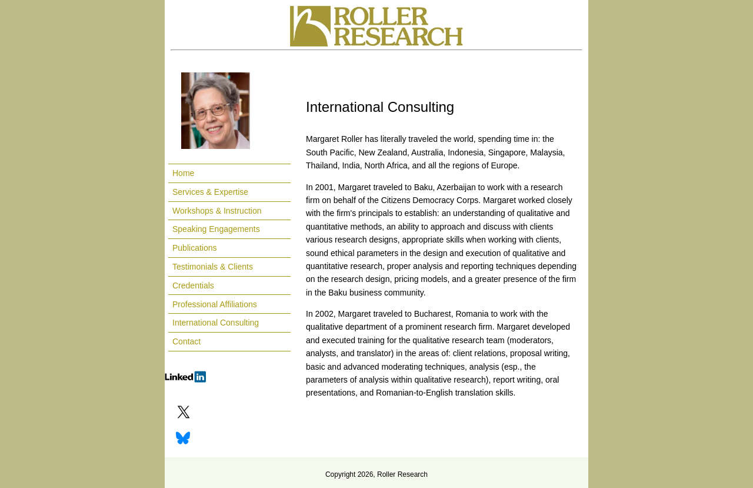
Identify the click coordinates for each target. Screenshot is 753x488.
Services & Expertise (210, 192)
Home (183, 173)
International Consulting (215, 322)
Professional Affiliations (214, 304)
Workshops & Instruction (216, 210)
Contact (186, 341)
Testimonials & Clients (212, 266)
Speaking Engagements (216, 229)
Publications (194, 248)
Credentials (193, 285)
